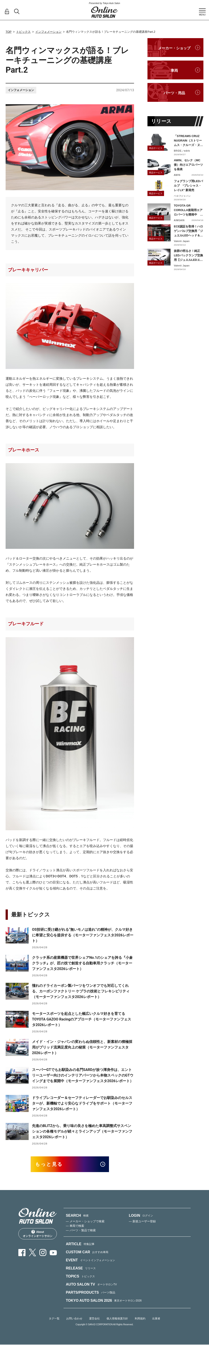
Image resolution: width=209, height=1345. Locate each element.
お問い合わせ (74, 1318)
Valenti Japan (182, 241)
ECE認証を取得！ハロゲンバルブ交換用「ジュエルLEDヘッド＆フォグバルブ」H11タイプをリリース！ (188, 231)
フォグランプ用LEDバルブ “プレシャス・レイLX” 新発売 (188, 185)
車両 (174, 70)
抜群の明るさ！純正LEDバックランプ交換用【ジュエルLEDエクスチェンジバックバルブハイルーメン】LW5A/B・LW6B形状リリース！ (188, 255)
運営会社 (94, 1318)
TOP (9, 31)
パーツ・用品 (174, 93)
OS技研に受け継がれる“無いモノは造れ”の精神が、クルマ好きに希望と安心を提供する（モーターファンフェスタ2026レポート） (82, 935)
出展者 (156, 1318)
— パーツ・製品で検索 (81, 1230)
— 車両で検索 (75, 1226)
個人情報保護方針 (117, 1318)
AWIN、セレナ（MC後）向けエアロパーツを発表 (188, 165)
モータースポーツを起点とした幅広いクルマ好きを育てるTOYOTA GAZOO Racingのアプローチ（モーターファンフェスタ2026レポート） (81, 1019)
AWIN (177, 175)
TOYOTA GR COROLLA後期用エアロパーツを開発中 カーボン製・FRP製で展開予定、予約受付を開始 (188, 210)
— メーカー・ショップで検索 (85, 1221)
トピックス (23, 31)
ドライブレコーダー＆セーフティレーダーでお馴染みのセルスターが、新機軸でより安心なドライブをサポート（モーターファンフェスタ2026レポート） (82, 1103)
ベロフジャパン (182, 196)
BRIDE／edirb (182, 151)
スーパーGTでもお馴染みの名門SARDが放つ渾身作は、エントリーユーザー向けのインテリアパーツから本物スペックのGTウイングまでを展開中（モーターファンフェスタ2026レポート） (82, 1075)
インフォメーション (48, 31)
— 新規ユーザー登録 (142, 1221)
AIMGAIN (179, 220)
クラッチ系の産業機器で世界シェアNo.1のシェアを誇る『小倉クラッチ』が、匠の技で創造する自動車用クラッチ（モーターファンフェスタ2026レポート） (82, 963)
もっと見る (49, 1164)
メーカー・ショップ (174, 48)
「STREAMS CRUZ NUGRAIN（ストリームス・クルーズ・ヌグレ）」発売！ (188, 140)
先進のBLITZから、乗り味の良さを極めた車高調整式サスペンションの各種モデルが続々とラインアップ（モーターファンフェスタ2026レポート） (82, 1131)
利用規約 (140, 1318)
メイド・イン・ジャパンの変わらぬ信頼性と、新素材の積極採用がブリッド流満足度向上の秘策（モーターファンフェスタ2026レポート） (82, 1047)
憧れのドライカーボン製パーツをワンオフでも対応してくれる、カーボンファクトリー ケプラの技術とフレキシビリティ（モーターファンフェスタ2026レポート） (81, 991)
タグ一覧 (54, 1318)
